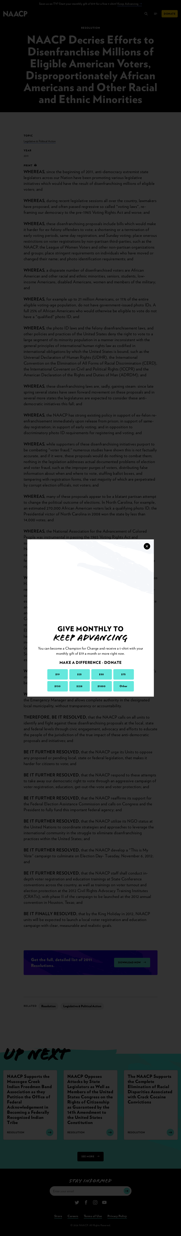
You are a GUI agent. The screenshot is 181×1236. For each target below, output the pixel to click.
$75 (123, 674)
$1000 (102, 686)
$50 (101, 674)
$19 (57, 674)
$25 (79, 674)
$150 (57, 686)
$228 (79, 686)
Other (123, 686)
